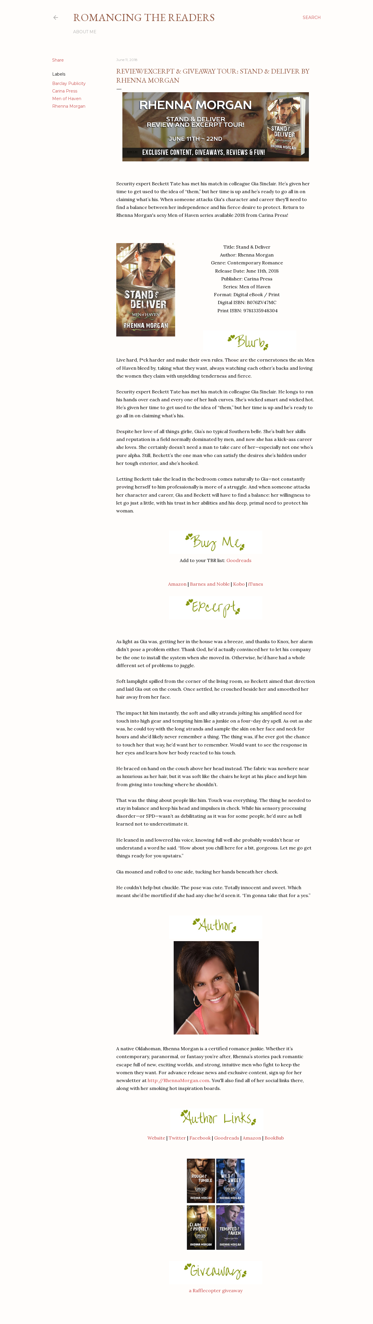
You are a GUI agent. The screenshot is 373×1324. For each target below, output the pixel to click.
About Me (84, 31)
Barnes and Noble (210, 584)
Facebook (200, 1138)
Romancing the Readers (144, 17)
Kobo (239, 584)
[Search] (312, 18)
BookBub (274, 1138)
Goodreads (238, 560)
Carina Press (64, 91)
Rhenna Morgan (68, 106)
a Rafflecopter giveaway (215, 1290)
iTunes (255, 584)
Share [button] (58, 60)
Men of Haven (66, 98)
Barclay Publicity (69, 83)
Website (156, 1138)
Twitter (177, 1138)
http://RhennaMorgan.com (178, 1080)
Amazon (177, 584)
